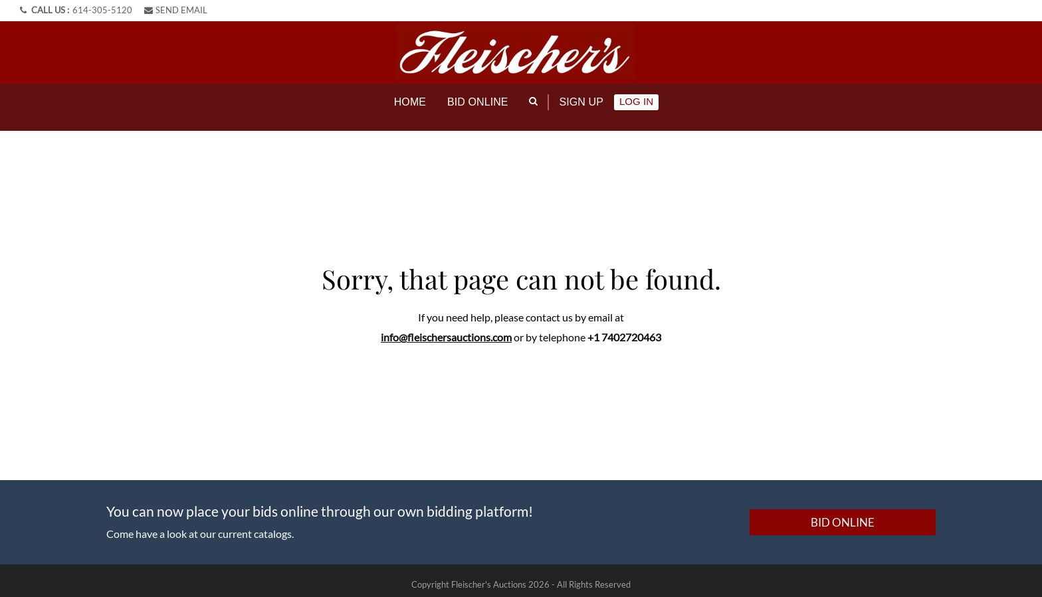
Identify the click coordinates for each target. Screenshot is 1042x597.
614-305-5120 (102, 10)
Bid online (477, 102)
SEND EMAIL (175, 10)
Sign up (581, 102)
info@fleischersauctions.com (446, 329)
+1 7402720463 (624, 329)
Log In (636, 101)
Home (410, 102)
